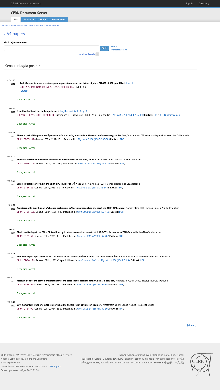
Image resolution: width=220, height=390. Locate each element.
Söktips (114, 46)
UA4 (46, 25)
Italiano (170, 358)
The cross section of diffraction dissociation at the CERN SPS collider (52, 159)
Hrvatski (160, 358)
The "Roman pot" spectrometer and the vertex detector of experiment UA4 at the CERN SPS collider (67, 256)
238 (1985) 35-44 (104, 260)
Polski (113, 362)
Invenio (16, 362)
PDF (156, 115)
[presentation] (73, 184)
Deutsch (107, 358)
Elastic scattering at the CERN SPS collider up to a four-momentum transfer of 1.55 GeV (62, 232)
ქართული (86, 362)
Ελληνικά (118, 358)
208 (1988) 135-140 (128, 115)
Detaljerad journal (26, 99)
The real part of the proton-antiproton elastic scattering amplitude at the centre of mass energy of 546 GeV (71, 135)
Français (149, 358)
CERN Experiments (14, 25)
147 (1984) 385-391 (93, 308)
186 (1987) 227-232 (94, 163)
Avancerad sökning (119, 49)
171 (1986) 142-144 (92, 187)
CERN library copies (170, 115)
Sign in (189, 3)
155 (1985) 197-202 (93, 236)
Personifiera (58, 19)
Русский (135, 362)
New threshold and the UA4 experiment (37, 111)
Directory (204, 3)
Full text (24, 90)
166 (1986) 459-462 (93, 211)
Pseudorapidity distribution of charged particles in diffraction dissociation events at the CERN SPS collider (71, 208)
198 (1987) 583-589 (94, 139)
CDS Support (55, 366)
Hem (3, 25)
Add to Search (87, 54)
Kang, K (83, 111)
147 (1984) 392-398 (93, 284)
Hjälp (43, 19)
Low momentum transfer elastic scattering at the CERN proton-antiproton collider (59, 304)
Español (139, 358)
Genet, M (129, 83)
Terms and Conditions (36, 358)
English (129, 358)
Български (87, 358)
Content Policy (17, 358)
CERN (26, 3)
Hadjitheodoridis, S (68, 111)
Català (97, 358)
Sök (16, 19)
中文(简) (168, 362)
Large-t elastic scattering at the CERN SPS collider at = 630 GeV (51, 183)
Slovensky (146, 362)
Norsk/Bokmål (101, 362)
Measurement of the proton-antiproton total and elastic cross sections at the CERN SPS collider (65, 280)
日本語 (180, 358)
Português (123, 362)
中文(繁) (179, 362)
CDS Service (21, 366)
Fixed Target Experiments (33, 25)
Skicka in (29, 19)
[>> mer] (191, 325)
